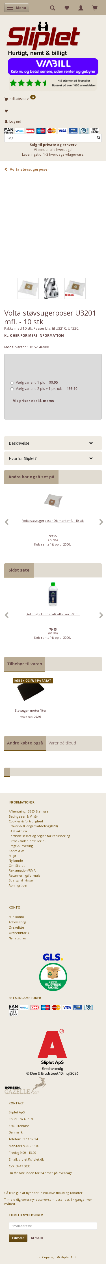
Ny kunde (16, 860)
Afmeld (37, 1238)
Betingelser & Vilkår (23, 816)
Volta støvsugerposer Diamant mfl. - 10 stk (53, 520)
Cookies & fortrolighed (26, 821)
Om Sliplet (17, 865)
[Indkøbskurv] (53, 98)
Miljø (12, 855)
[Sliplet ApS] (43, 37)
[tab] (53, 443)
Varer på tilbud (62, 743)
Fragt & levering (21, 846)
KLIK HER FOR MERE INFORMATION (34, 335)
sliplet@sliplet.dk (31, 1159)
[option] (53, 525)
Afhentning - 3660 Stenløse (28, 811)
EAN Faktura (18, 831)
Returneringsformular (25, 875)
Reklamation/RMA (22, 870)
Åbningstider (18, 885)
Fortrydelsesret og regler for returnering (39, 836)
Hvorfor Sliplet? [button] (22, 458)
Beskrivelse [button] (19, 443)
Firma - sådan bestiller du (27, 841)
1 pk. (37, 382)
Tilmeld (18, 1238)
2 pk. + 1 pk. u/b (46, 388)
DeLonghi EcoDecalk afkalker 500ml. (53, 614)
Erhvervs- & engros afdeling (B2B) (33, 826)
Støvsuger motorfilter (31, 710)
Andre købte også (25, 743)
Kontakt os (16, 851)
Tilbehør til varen (24, 663)
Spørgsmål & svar (21, 880)
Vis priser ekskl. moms (33, 400)
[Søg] (98, 138)
